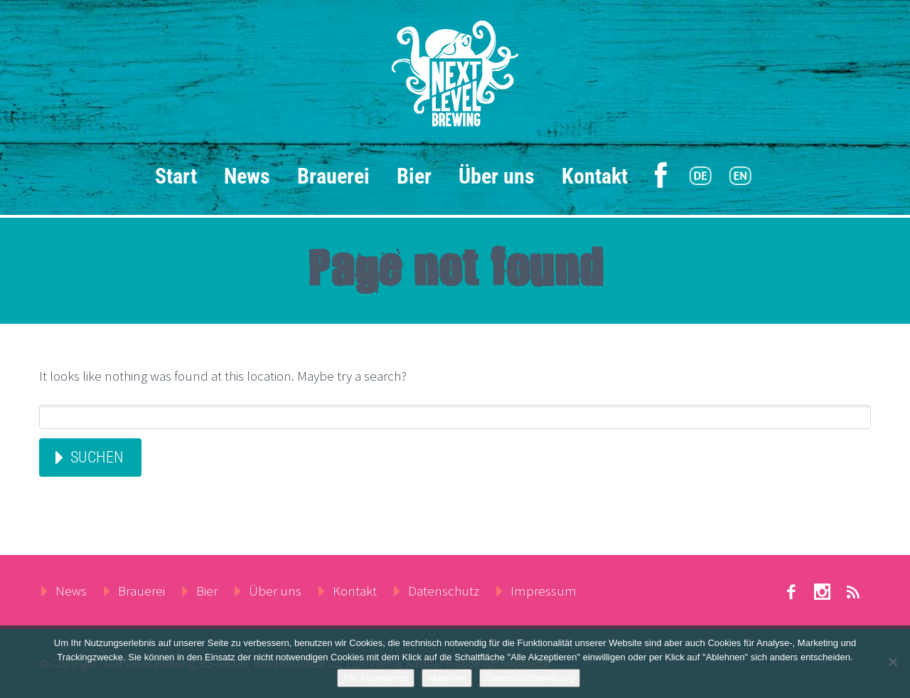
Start (176, 176)
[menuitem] (700, 176)
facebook (790, 592)
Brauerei (333, 176)
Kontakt (595, 176)
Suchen (97, 457)
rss (853, 592)
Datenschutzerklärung (529, 677)
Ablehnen (446, 677)
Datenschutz (443, 590)
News (247, 176)
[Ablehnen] (892, 662)
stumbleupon (822, 592)
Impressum (543, 590)
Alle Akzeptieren (376, 677)
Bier (414, 176)
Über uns (497, 176)
